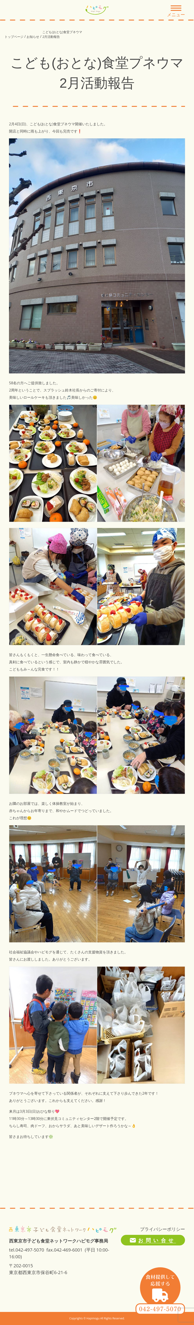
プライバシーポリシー (162, 1229)
